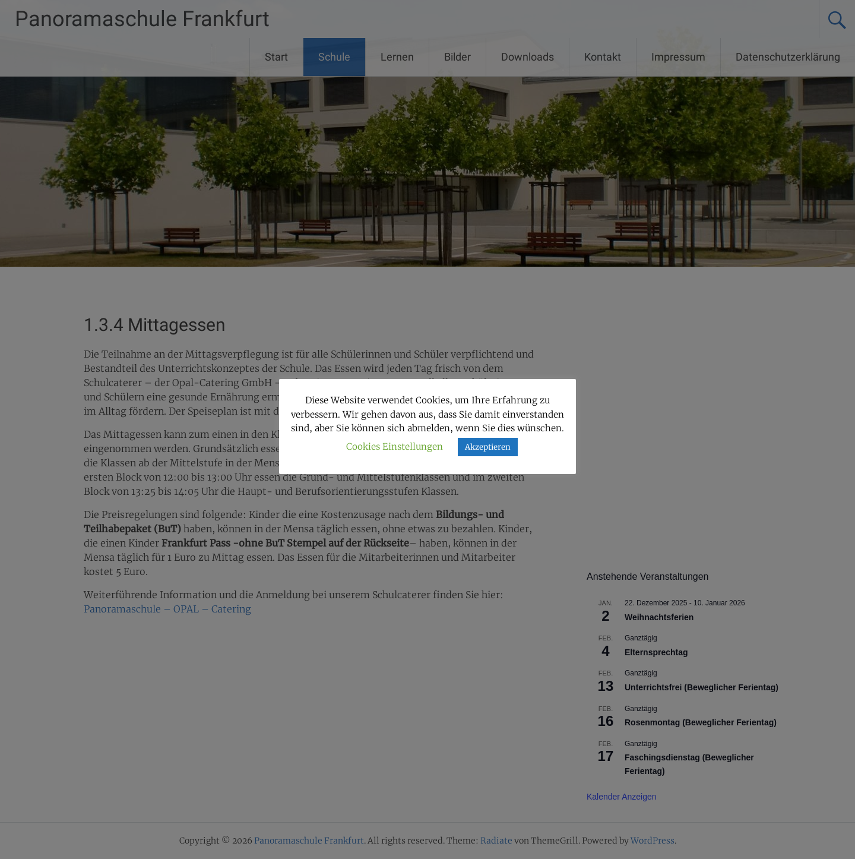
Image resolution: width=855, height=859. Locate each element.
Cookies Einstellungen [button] (394, 446)
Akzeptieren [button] (488, 447)
